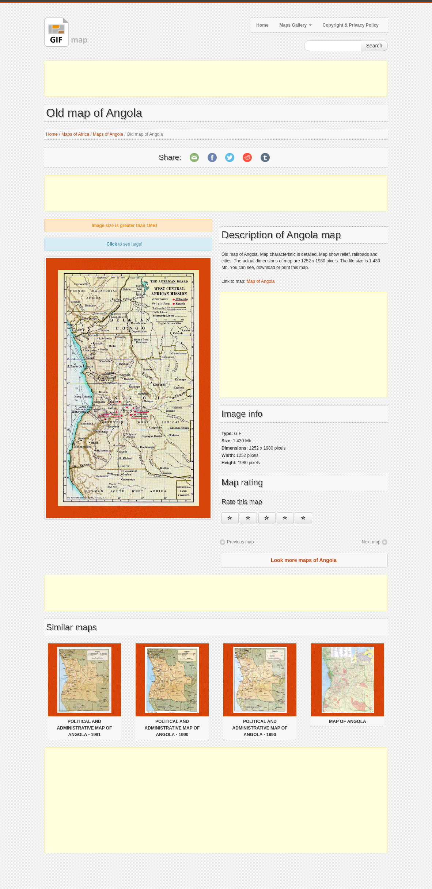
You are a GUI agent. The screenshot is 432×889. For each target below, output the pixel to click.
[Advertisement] (216, 78)
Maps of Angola (108, 134)
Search (374, 46)
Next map (371, 541)
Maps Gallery (296, 25)
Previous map (240, 541)
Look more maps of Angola (304, 560)
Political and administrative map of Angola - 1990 (172, 728)
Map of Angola (261, 281)
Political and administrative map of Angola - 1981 (84, 728)
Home (262, 25)
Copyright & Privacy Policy (351, 25)
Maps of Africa (75, 134)
